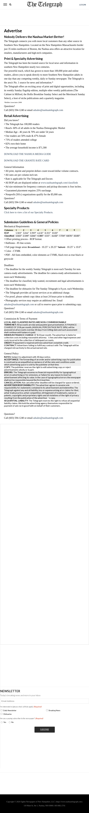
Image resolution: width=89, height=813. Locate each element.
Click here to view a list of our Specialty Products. (28, 212)
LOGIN (82, 5)
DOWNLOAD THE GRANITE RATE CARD (26, 160)
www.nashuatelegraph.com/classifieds (59, 182)
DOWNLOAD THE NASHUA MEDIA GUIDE (27, 154)
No (12, 722)
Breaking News (54, 710)
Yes (4, 722)
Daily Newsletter (9, 710)
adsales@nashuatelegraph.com (48, 110)
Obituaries (7, 714)
